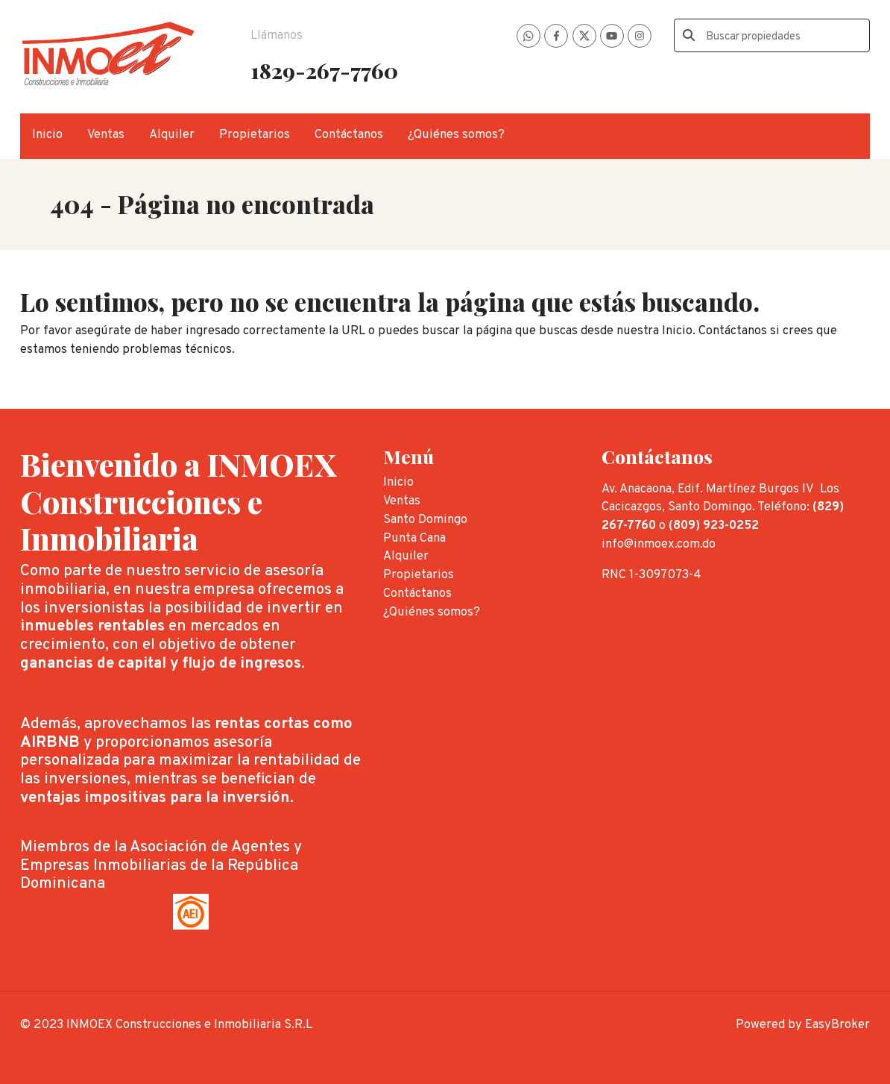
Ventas (105, 134)
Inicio (47, 134)
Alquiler (172, 134)
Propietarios (254, 134)
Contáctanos (349, 134)
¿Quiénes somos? (456, 134)
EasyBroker (837, 1025)
